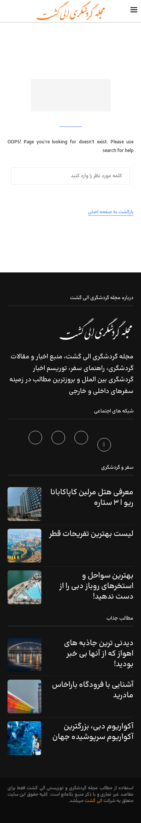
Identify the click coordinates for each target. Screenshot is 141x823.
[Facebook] (105, 446)
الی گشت (93, 800)
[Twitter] (82, 446)
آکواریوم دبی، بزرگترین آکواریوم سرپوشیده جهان (92, 731)
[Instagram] (59, 446)
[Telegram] (36, 446)
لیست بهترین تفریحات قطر (91, 534)
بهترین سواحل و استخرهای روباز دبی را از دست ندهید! (96, 586)
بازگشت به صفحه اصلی (110, 212)
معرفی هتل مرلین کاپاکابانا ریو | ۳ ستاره (91, 497)
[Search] (7, 11)
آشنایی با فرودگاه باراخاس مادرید (92, 690)
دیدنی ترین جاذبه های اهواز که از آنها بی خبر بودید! (98, 654)
